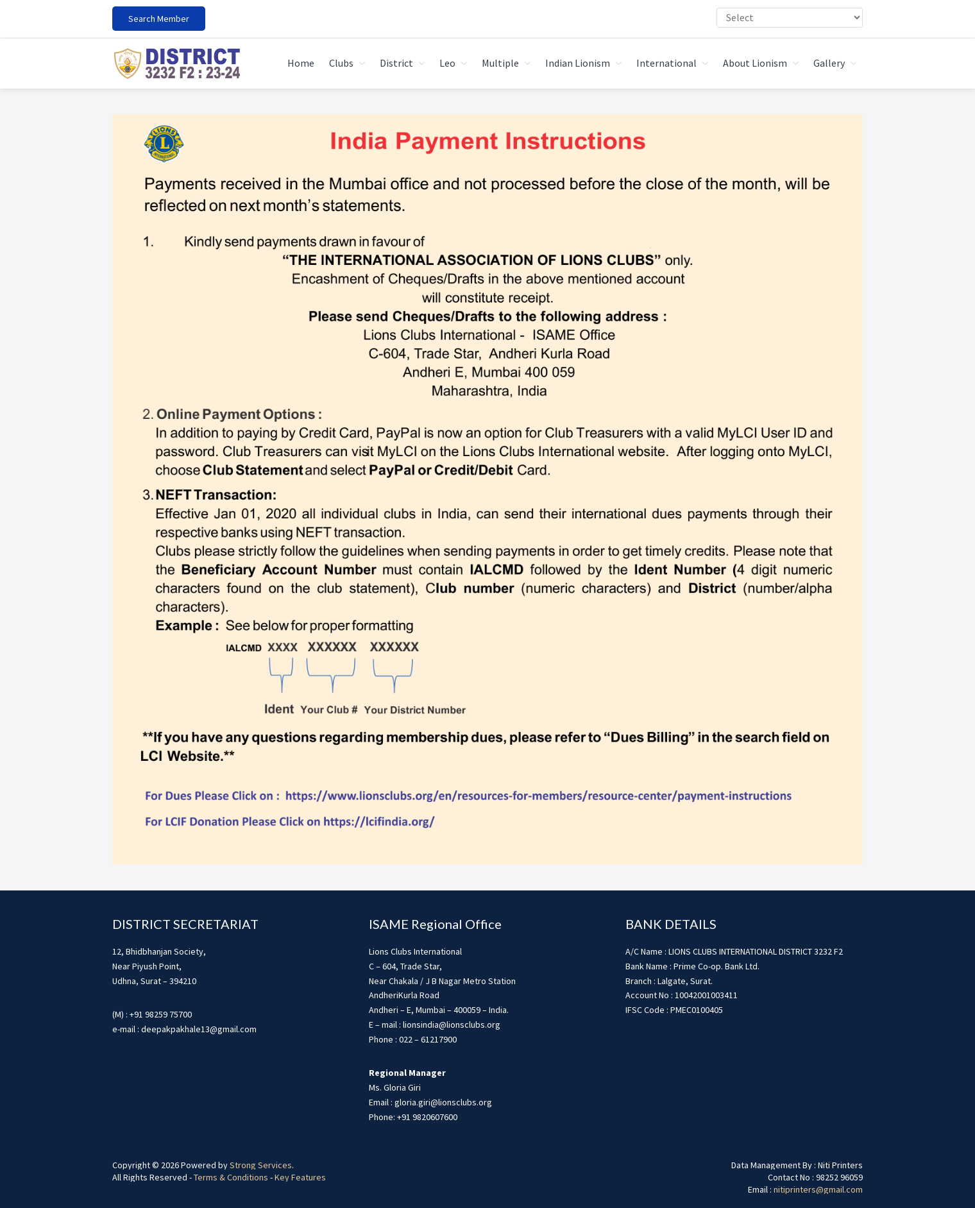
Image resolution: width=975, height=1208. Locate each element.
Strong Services (261, 1165)
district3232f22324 (176, 63)
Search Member (158, 18)
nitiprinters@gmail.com (818, 1189)
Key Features (300, 1177)
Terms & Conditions (231, 1177)
